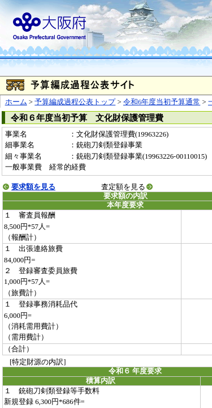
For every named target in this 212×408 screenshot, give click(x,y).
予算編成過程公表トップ (74, 102)
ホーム (16, 102)
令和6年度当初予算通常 (161, 102)
